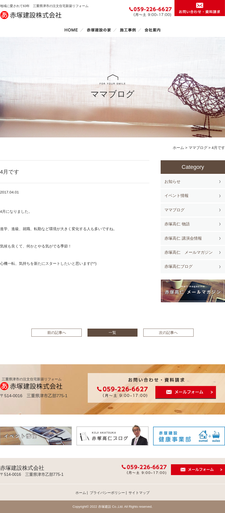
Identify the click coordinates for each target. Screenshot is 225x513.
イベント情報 (176, 195)
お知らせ (172, 181)
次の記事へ (168, 332)
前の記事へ (56, 332)
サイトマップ (139, 493)
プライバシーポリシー (107, 493)
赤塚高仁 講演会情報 (183, 238)
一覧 (112, 332)
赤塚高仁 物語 (177, 224)
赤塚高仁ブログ (178, 266)
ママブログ (174, 210)
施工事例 (128, 30)
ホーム (71, 30)
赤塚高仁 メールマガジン (188, 252)
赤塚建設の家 (99, 30)
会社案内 (153, 30)
